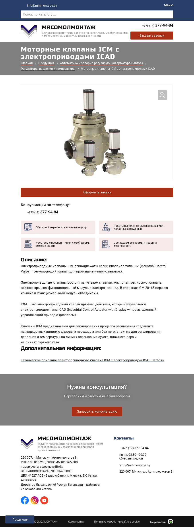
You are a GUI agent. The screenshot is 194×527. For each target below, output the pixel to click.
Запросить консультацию (97, 412)
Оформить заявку (97, 193)
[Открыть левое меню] (19, 519)
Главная (27, 63)
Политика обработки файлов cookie (117, 521)
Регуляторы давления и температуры (48, 69)
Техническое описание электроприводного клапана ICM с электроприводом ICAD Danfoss (92, 361)
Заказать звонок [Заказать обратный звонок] (152, 36)
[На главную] (75, 31)
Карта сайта (76, 521)
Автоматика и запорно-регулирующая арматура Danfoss (101, 63)
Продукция (46, 63)
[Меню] (168, 5)
